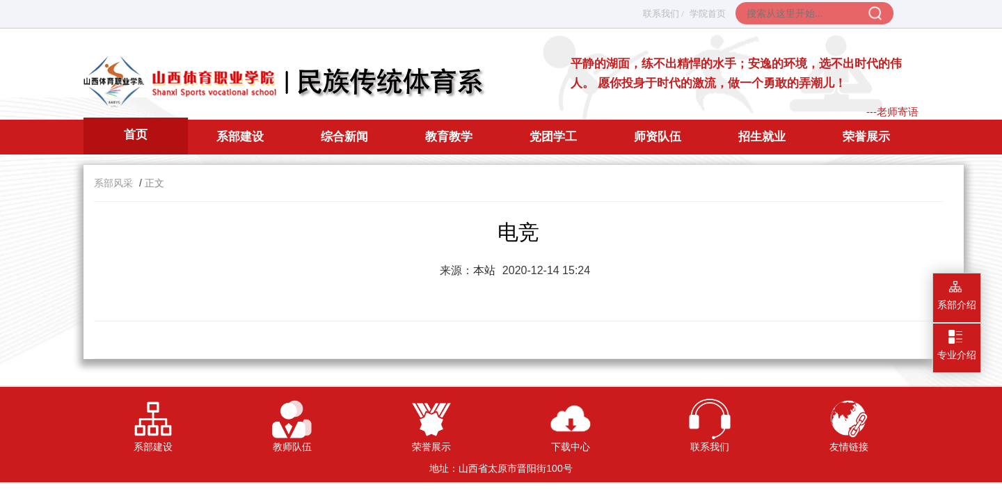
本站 (484, 270)
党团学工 (553, 136)
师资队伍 (657, 136)
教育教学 (448, 136)
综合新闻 (344, 136)
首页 (136, 134)
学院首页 (708, 13)
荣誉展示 (866, 136)
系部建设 (240, 136)
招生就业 (762, 136)
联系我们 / (663, 13)
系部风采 (113, 183)
